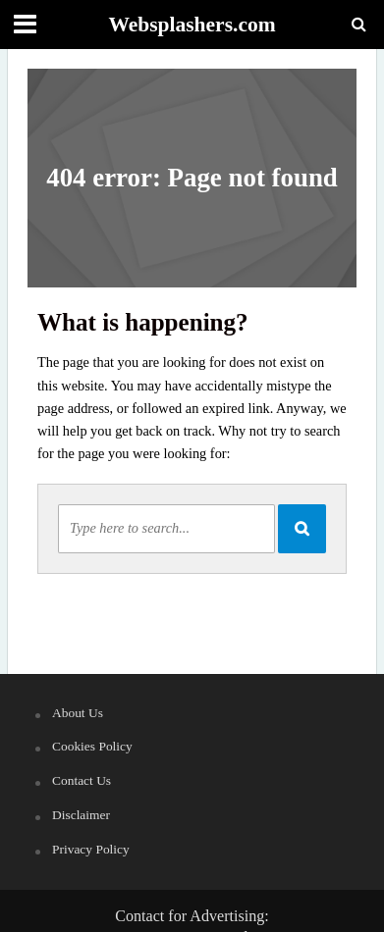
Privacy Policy (91, 849)
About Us (77, 712)
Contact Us (81, 780)
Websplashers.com (191, 24)
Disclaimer (81, 814)
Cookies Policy (92, 746)
